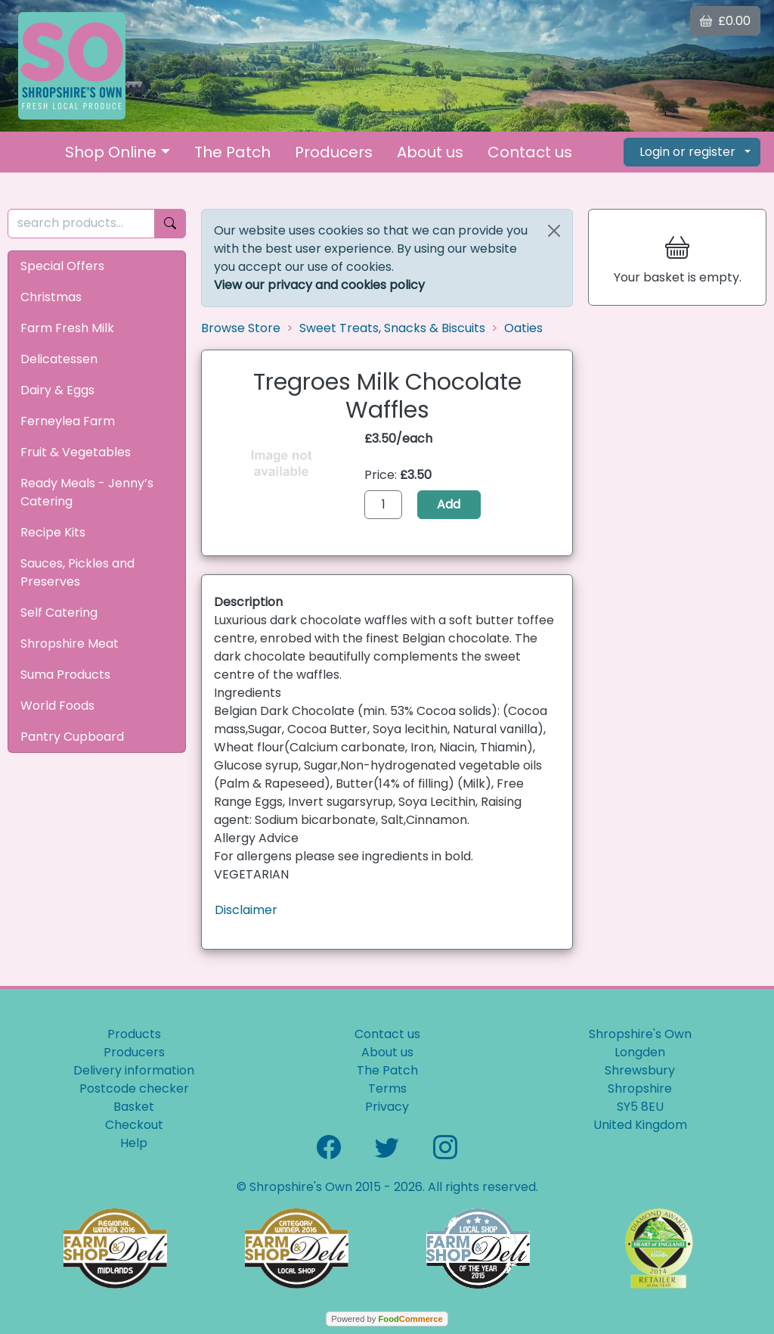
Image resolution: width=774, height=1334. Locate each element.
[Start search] (170, 223)
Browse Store (240, 328)
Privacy (387, 1106)
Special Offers (62, 266)
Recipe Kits (52, 532)
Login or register (687, 151)
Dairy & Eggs (57, 390)
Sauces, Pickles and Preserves (77, 572)
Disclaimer (246, 910)
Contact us (530, 152)
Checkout (134, 1124)
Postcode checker (134, 1088)
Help (133, 1143)
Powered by (386, 1318)
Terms (387, 1088)
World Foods (57, 705)
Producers (334, 152)
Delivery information (133, 1070)
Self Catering (59, 612)
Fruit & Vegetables (75, 452)
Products (134, 1034)
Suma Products (65, 674)
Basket (133, 1106)
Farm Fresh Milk (67, 328)
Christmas (51, 297)
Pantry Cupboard (72, 736)
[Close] (554, 231)
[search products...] (81, 223)
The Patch (232, 152)
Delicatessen (59, 359)
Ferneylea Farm (67, 421)
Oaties (523, 328)
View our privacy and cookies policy (319, 285)
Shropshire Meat (69, 643)
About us (430, 152)
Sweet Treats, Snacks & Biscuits (392, 328)
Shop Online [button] (110, 152)
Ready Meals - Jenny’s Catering (86, 492)
